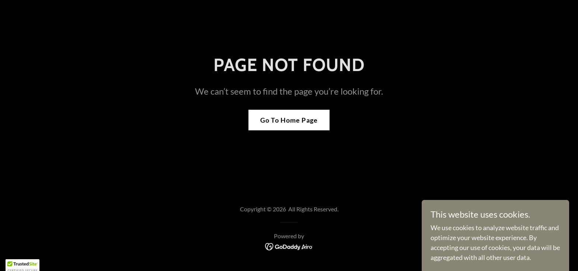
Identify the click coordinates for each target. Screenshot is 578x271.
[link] (289, 246)
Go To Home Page (289, 120)
